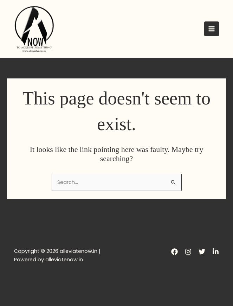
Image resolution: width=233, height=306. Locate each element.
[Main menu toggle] (211, 28)
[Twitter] (202, 251)
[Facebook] (174, 251)
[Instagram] (188, 251)
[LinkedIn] (215, 251)
